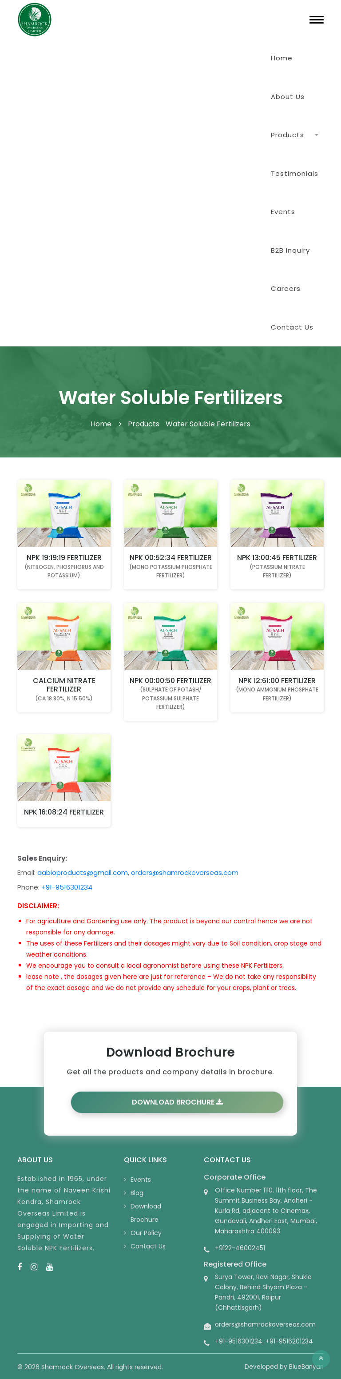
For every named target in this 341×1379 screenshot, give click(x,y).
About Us (288, 96)
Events (283, 211)
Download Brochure (177, 1102)
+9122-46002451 (240, 1248)
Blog (137, 1192)
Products (287, 134)
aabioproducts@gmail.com (82, 872)
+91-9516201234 (289, 1341)
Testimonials (294, 173)
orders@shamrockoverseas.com (184, 872)
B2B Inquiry (290, 250)
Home (282, 58)
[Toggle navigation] (316, 20)
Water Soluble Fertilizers (208, 424)
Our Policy (146, 1232)
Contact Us (292, 327)
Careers (286, 288)
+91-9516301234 (66, 887)
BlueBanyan (306, 1367)
